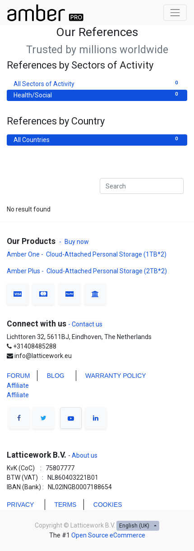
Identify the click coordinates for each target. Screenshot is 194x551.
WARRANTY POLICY (115, 375)
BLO (53, 375)
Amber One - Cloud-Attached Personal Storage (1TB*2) (87, 254)
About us (83, 455)
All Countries (97, 139)
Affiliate (18, 385)
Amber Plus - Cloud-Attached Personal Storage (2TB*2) (87, 271)
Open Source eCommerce (108, 535)
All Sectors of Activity (97, 83)
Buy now (77, 241)
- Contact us (85, 324)
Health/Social (97, 95)
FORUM (18, 375)
